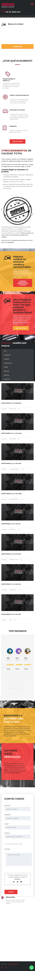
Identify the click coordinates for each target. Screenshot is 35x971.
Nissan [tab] (6, 371)
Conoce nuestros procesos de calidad (22, 283)
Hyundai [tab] (7, 355)
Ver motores (20, 328)
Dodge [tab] (6, 375)
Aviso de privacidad (12, 964)
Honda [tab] (6, 359)
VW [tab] (5, 351)
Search (17, 47)
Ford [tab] (6, 367)
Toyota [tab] (7, 379)
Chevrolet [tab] (8, 363)
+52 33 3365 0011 (12, 12)
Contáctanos (17, 141)
